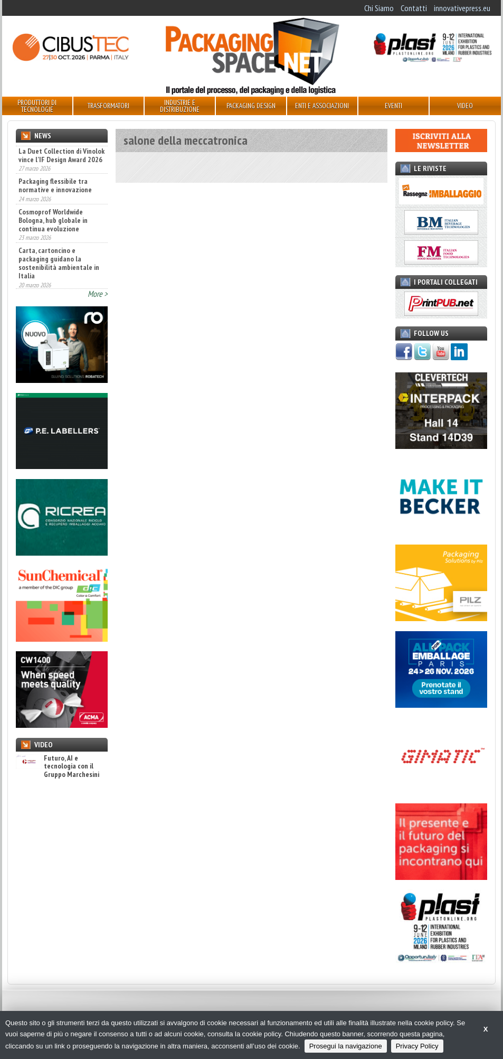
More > (98, 293)
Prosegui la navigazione (345, 1046)
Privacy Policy (417, 1046)
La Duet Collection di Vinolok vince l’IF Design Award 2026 (61, 192)
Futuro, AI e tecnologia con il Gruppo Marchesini (57, 766)
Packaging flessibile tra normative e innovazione (55, 222)
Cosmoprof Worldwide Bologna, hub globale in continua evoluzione (53, 257)
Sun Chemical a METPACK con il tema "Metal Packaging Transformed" (55, 158)
